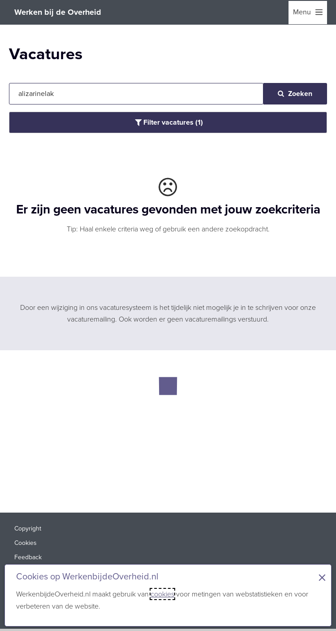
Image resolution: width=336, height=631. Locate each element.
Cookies (25, 543)
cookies (162, 594)
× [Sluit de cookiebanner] (322, 578)
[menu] (308, 12)
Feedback (28, 557)
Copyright (27, 528)
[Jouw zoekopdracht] (136, 93)
